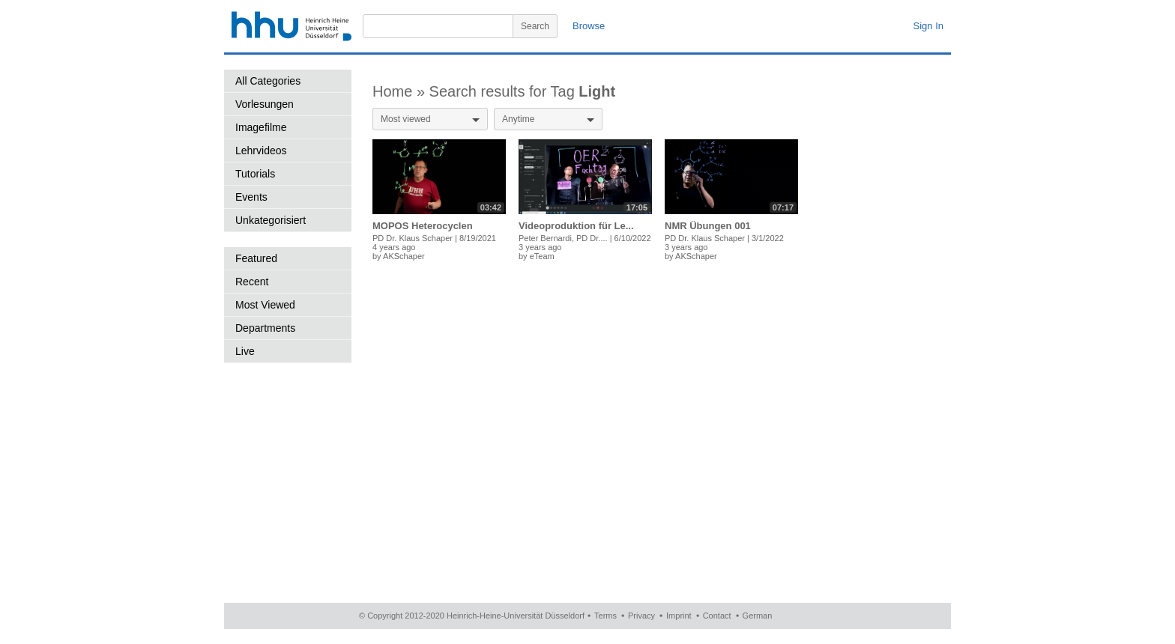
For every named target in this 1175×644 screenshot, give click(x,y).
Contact (717, 615)
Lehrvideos (261, 151)
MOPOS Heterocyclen (422, 225)
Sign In (928, 25)
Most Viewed (265, 305)
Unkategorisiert (270, 220)
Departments (265, 328)
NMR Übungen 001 (708, 225)
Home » (400, 91)
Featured (256, 258)
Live (245, 351)
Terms (605, 615)
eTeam (542, 256)
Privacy (641, 615)
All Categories (267, 81)
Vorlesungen (264, 104)
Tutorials (255, 174)
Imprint (679, 615)
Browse (589, 25)
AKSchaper (404, 256)
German (758, 615)
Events (251, 197)
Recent (251, 282)
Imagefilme (260, 127)
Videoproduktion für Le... (576, 225)
